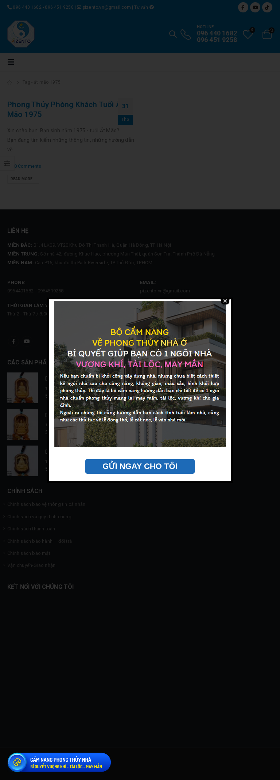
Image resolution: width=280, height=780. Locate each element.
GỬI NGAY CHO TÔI (139, 466)
